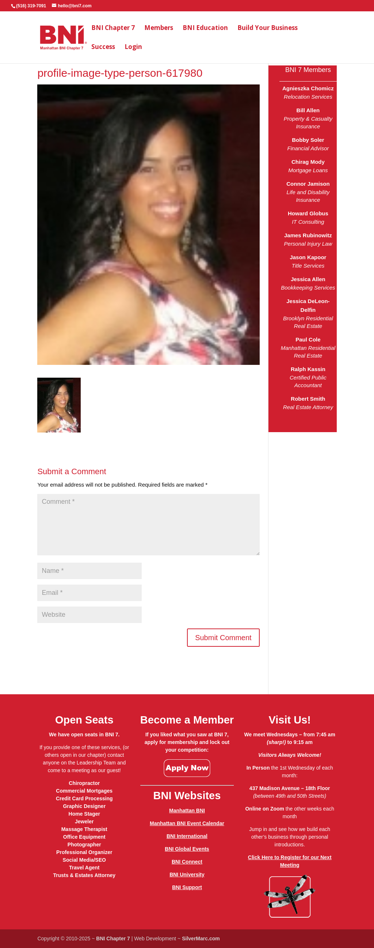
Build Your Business (267, 28)
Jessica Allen (308, 279)
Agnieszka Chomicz (308, 88)
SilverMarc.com (201, 938)
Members (158, 28)
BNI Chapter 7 (113, 28)
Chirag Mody (308, 162)
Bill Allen (308, 110)
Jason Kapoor (308, 257)
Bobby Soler (308, 140)
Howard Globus (308, 213)
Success (103, 47)
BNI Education (205, 28)
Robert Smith (308, 399)
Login (133, 47)
